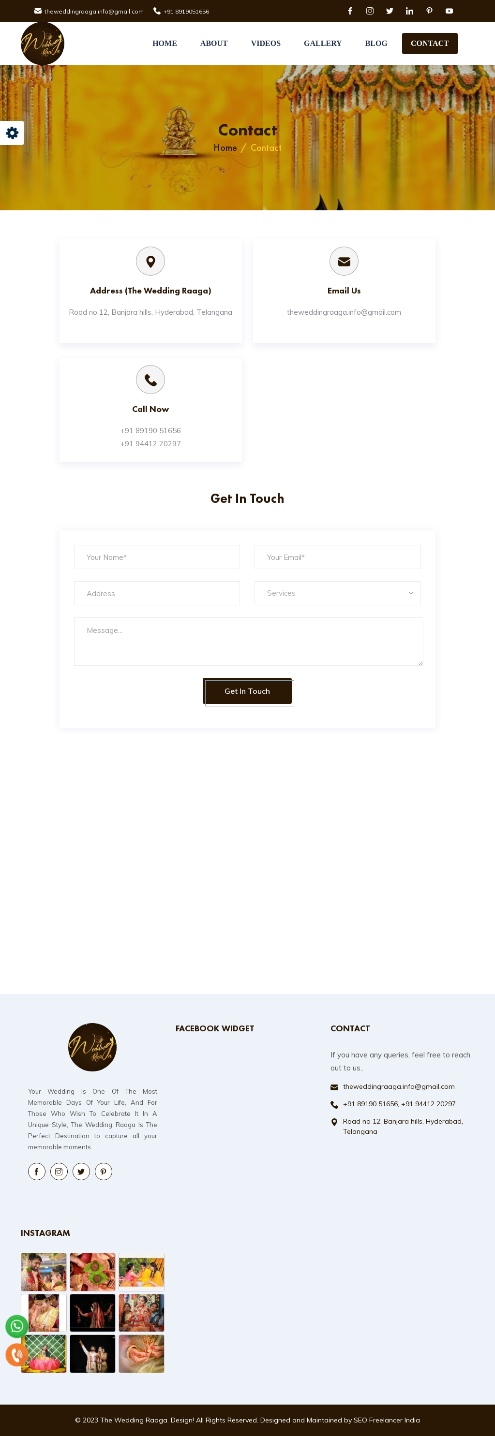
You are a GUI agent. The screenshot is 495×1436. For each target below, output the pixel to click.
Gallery (323, 43)
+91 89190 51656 (150, 430)
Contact (430, 43)
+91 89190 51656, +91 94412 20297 (399, 1103)
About (214, 43)
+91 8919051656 (186, 11)
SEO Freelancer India (387, 1420)
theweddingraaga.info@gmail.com (94, 11)
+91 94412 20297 (150, 443)
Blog (376, 43)
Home (164, 43)
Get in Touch (247, 691)
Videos (266, 43)
